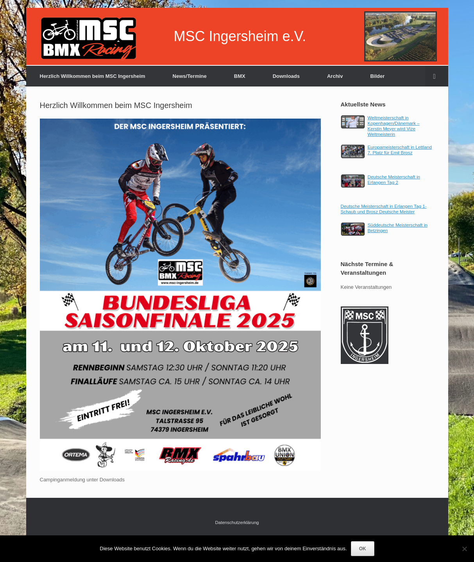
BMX (239, 76)
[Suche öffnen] (436, 76)
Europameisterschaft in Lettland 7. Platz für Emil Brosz (400, 149)
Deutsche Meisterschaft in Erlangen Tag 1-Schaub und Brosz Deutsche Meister (384, 209)
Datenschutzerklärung (237, 522)
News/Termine (190, 76)
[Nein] (464, 549)
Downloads (286, 76)
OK (362, 548)
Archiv (335, 76)
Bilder (377, 76)
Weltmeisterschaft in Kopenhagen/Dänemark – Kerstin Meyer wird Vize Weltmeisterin (394, 126)
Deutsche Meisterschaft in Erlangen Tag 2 (394, 179)
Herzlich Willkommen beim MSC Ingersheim (92, 76)
